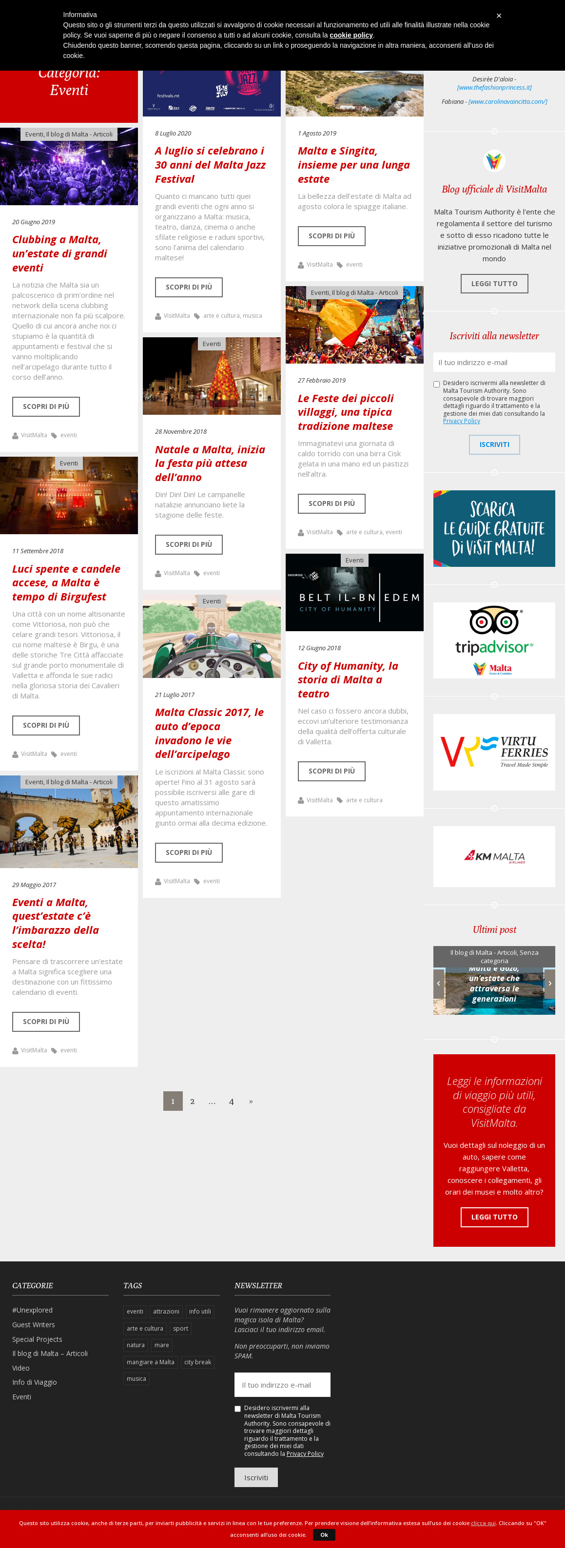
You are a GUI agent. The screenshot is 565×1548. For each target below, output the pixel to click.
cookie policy (351, 35)
